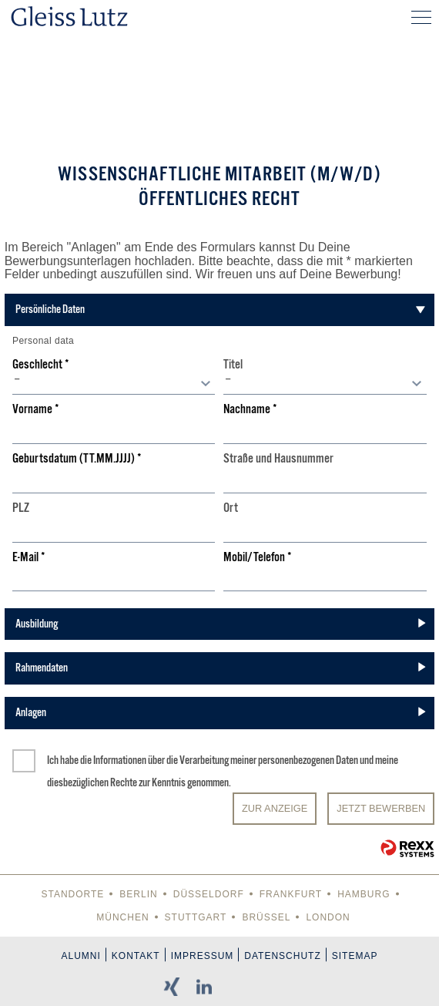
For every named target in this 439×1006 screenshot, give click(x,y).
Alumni (81, 955)
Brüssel (266, 917)
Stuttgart (196, 917)
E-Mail (28, 557)
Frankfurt (291, 894)
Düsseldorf (208, 894)
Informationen (119, 760)
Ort (230, 508)
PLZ (20, 508)
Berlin (138, 894)
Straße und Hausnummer (278, 459)
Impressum (202, 955)
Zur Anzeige (274, 808)
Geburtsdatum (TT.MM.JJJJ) (77, 459)
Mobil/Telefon (257, 557)
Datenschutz (282, 955)
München (122, 917)
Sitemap (355, 955)
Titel (233, 365)
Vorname (35, 409)
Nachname (250, 409)
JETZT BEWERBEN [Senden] (381, 808)
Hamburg (363, 894)
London (328, 917)
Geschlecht (40, 365)
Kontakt (136, 955)
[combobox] (114, 383)
